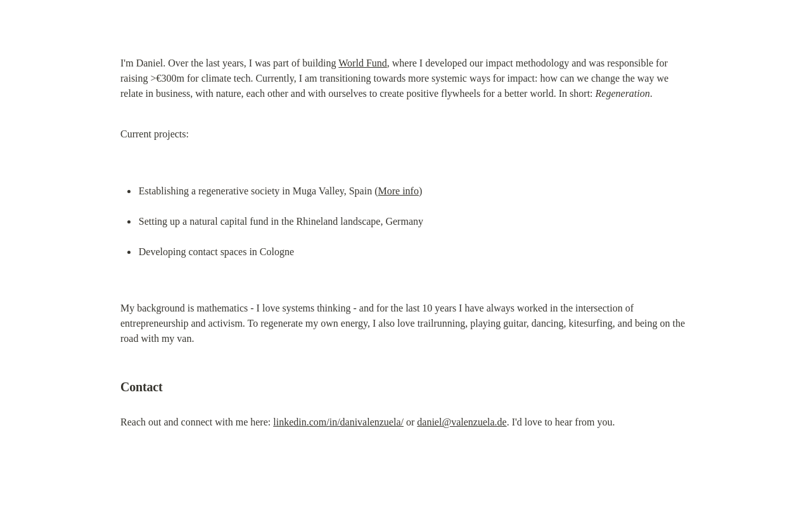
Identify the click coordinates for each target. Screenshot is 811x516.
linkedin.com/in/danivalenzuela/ (338, 422)
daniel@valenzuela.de (461, 422)
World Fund (362, 63)
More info (398, 191)
